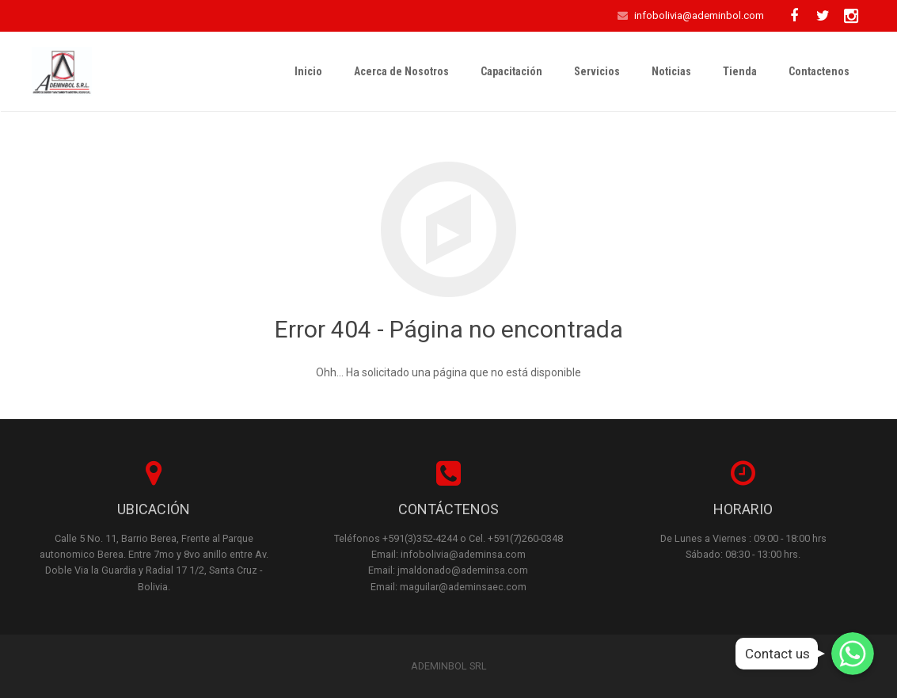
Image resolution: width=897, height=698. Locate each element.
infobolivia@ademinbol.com (699, 15)
